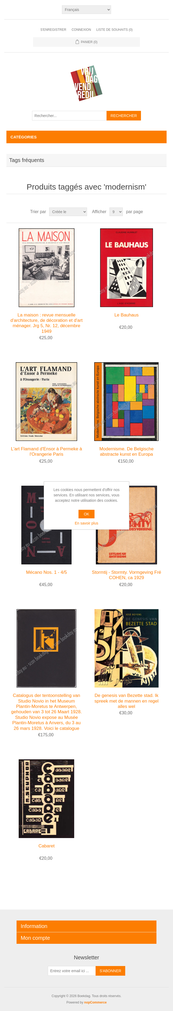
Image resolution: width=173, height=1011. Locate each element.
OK (86, 514)
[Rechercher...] (69, 115)
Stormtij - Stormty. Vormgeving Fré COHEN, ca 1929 (126, 575)
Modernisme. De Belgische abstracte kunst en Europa (126, 451)
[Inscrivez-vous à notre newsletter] (72, 971)
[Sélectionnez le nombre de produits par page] (116, 212)
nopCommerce (95, 1002)
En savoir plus (86, 523)
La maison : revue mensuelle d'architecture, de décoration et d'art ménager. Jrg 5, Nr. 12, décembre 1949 (46, 323)
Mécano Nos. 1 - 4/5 (46, 572)
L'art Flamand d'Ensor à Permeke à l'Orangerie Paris (46, 451)
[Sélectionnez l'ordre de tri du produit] (68, 212)
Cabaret (46, 845)
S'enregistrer (53, 30)
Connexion (81, 30)
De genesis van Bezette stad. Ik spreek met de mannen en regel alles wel (127, 701)
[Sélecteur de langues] (86, 9)
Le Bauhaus (126, 315)
